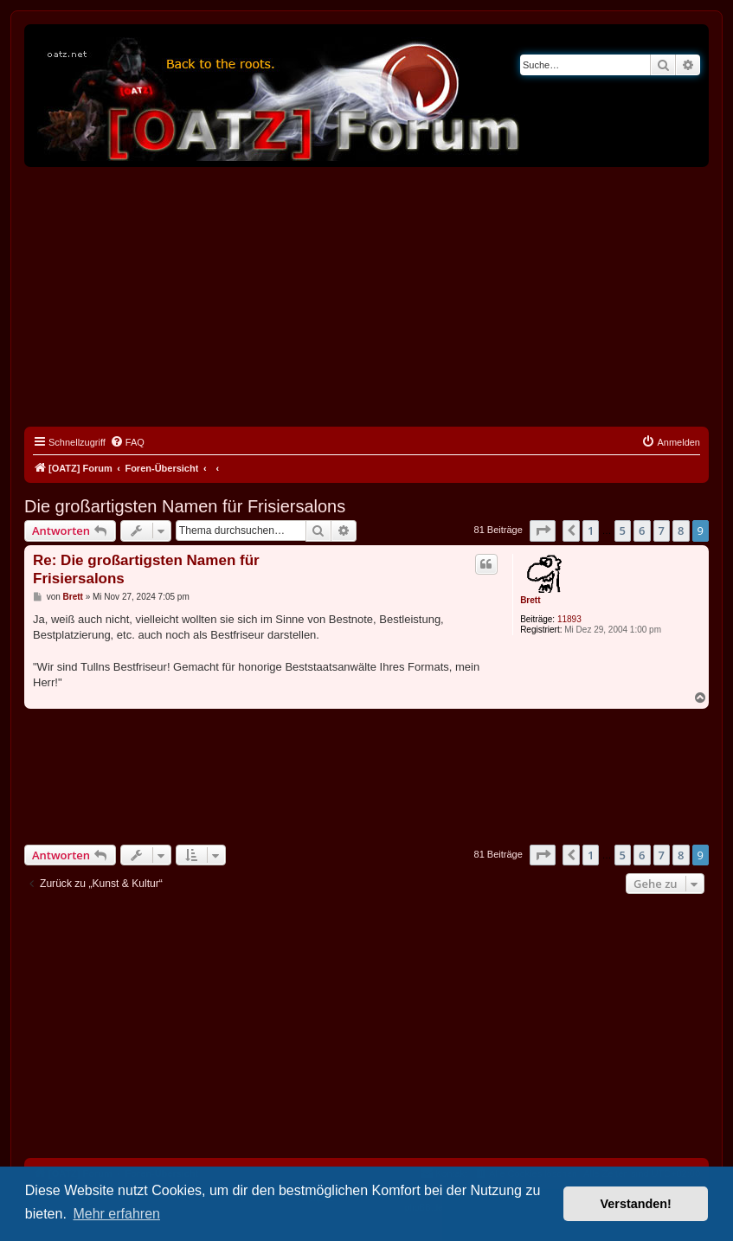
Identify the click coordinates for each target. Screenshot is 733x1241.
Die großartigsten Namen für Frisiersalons (184, 506)
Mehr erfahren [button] (116, 1213)
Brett (530, 600)
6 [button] (642, 530)
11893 (569, 619)
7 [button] (662, 530)
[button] (543, 530)
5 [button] (623, 530)
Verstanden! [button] (636, 1204)
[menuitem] (127, 442)
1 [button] (591, 530)
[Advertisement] (366, 297)
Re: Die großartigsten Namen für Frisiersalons (146, 569)
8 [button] (681, 530)
